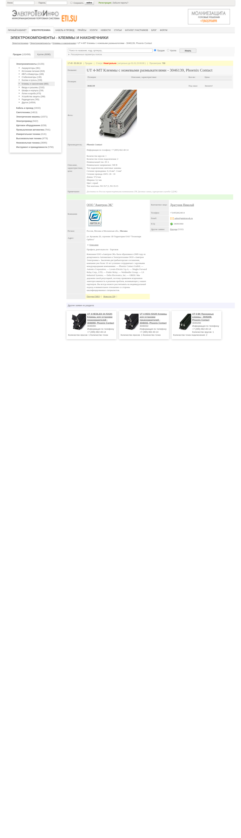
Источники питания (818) (33, 71)
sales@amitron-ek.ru (181, 218)
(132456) (22, 54)
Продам (173, 229)
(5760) (35, 147)
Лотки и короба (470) (31, 93)
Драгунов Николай (182, 205)
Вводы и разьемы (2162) (33, 87)
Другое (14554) (29, 102)
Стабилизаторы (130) (32, 77)
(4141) (31, 134)
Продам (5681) (93, 296)
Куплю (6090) (44, 54)
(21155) (30, 64)
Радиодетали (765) (30, 99)
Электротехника (20, 43)
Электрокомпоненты (40, 43)
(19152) (28, 108)
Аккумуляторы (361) (31, 68)
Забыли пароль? (120, 3)
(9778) (32, 138)
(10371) (32, 117)
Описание (94, 245)
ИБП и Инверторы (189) (33, 74)
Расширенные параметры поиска (85, 54)
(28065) (31, 143)
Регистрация (105, 3)
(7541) (33, 130)
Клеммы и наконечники (64, 43)
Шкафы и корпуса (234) (33, 90)
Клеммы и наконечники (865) (35, 84)
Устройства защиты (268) (33, 96)
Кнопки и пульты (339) (32, 80)
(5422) (27, 121)
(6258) (31, 125)
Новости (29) (109, 296)
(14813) (26, 112)
